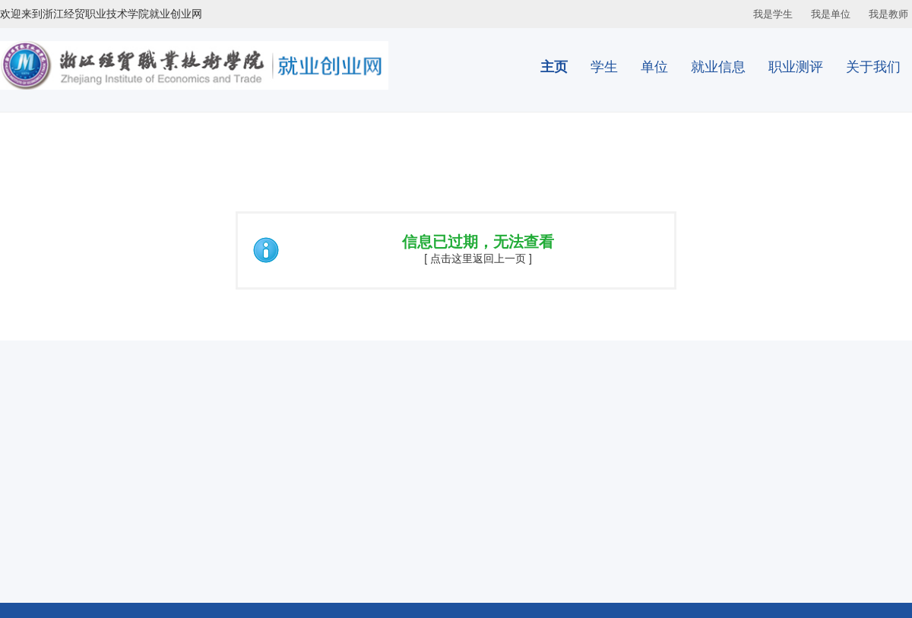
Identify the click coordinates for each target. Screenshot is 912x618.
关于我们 (873, 66)
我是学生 (773, 14)
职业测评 (795, 66)
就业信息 (718, 66)
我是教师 (888, 14)
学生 (604, 66)
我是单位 (830, 14)
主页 (554, 66)
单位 (654, 66)
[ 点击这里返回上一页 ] (478, 258)
